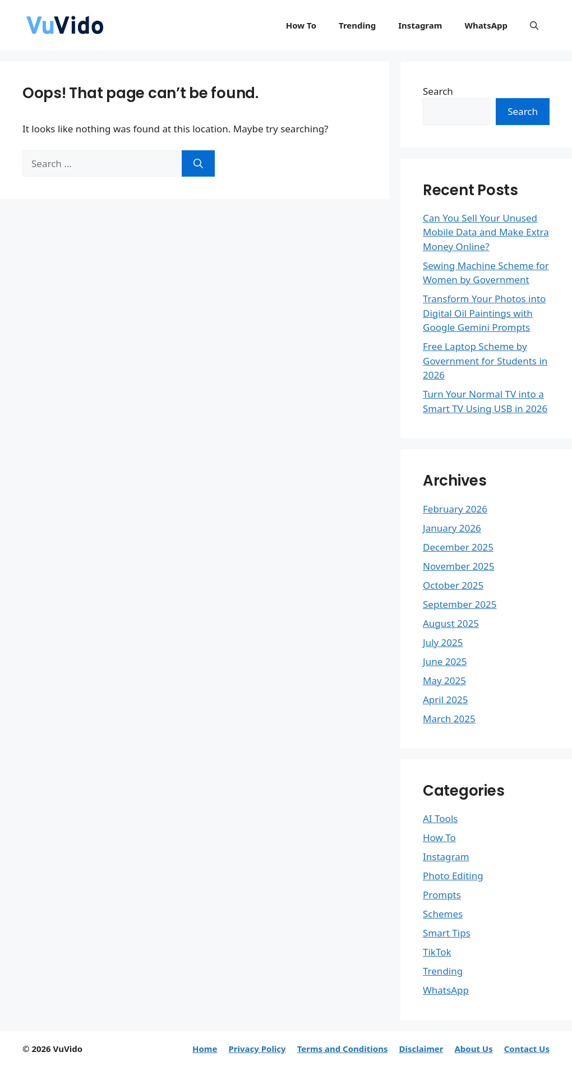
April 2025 (445, 699)
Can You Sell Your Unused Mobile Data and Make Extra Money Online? (486, 232)
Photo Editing (453, 875)
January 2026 (452, 528)
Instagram (420, 25)
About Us (473, 1048)
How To (301, 25)
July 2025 (443, 642)
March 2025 (449, 718)
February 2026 (455, 508)
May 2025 (444, 680)
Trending (357, 25)
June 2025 (445, 661)
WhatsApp (486, 25)
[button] (534, 25)
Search (438, 91)
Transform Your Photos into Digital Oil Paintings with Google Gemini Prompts (484, 313)
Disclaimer (421, 1048)
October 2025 (453, 585)
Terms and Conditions (342, 1048)
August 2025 (451, 623)
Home (204, 1048)
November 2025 (458, 566)
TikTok (437, 951)
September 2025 (459, 604)
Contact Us (527, 1048)
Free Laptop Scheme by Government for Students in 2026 (485, 360)
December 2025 (458, 547)
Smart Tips (446, 932)
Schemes (443, 913)
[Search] (198, 163)
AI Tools (440, 818)
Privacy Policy (256, 1048)
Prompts (442, 894)
